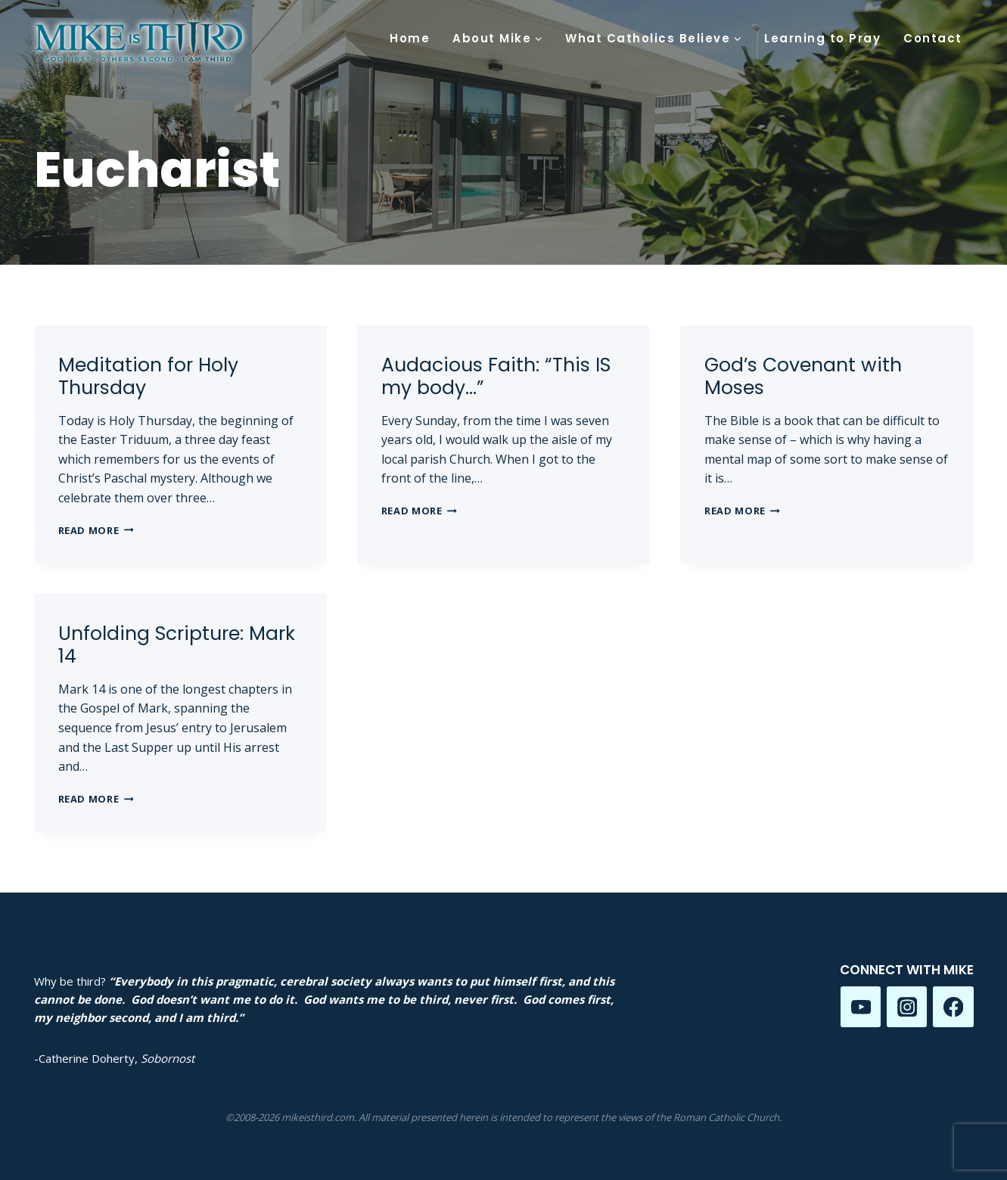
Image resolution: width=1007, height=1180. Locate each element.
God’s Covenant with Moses (803, 376)
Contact (932, 38)
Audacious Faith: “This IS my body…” (496, 376)
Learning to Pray (822, 38)
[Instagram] (907, 1006)
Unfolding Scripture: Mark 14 (176, 644)
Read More (96, 530)
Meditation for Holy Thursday (148, 376)
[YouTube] (861, 1006)
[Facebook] (953, 1006)
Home (410, 38)
